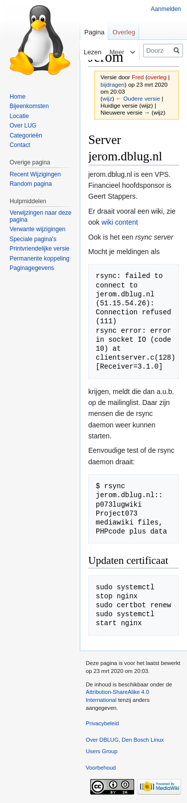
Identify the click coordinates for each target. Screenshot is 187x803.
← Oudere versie (138, 98)
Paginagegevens (31, 268)
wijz (107, 98)
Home (17, 96)
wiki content (119, 222)
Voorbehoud (101, 768)
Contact (19, 144)
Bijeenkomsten (29, 106)
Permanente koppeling (39, 258)
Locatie (19, 116)
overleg (157, 77)
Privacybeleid (102, 723)
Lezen (85, 52)
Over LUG (22, 125)
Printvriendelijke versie (39, 248)
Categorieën (25, 135)
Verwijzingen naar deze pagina (40, 216)
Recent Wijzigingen (35, 174)
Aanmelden (166, 8)
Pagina (94, 32)
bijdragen (113, 84)
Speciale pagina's (32, 239)
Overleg (123, 32)
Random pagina (30, 183)
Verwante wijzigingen (37, 229)
